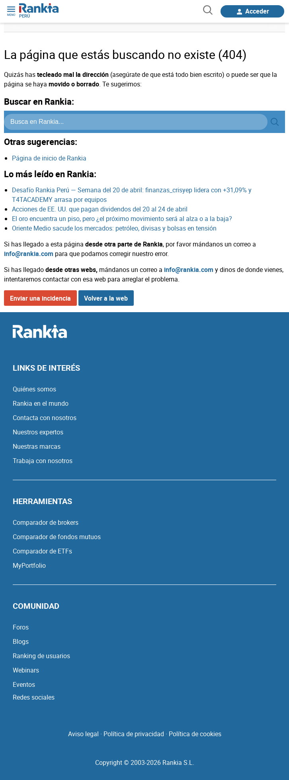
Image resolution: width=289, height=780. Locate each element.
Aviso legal (83, 733)
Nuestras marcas (37, 446)
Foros (21, 627)
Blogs (21, 641)
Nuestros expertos (38, 432)
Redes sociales (34, 697)
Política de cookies (195, 733)
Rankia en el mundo (40, 403)
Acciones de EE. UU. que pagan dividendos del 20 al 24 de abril (99, 209)
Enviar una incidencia (40, 298)
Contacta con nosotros (44, 417)
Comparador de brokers (45, 522)
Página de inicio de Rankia (49, 158)
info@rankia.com (28, 253)
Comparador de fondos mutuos (57, 536)
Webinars (26, 670)
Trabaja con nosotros (42, 460)
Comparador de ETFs (42, 551)
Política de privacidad (133, 733)
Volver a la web (106, 298)
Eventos (24, 684)
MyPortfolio (29, 565)
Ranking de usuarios (41, 655)
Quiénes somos (34, 389)
